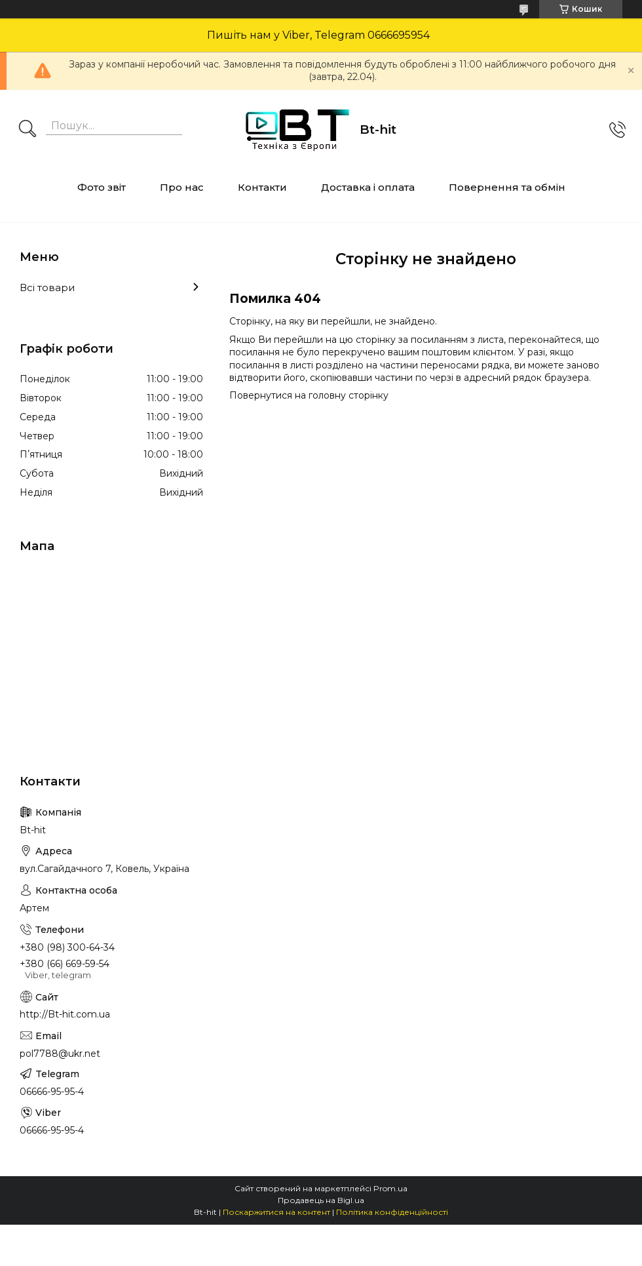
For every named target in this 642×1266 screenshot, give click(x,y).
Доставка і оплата (368, 187)
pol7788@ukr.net (60, 1053)
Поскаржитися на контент (276, 1212)
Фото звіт (101, 187)
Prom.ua (390, 1188)
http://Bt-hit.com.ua (65, 1014)
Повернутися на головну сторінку (308, 395)
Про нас (182, 187)
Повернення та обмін (507, 187)
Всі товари (47, 287)
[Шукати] (27, 129)
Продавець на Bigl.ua (321, 1200)
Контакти (262, 187)
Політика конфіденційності (392, 1212)
